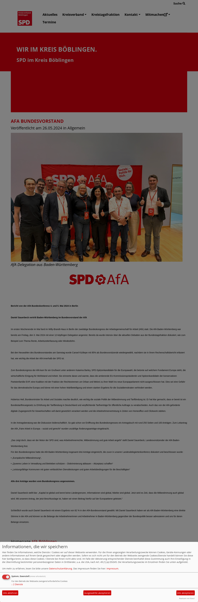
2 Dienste (17, 584)
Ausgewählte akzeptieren (97, 592)
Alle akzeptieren (185, 592)
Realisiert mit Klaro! (187, 598)
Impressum (112, 568)
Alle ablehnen (10, 592)
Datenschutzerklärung (60, 568)
